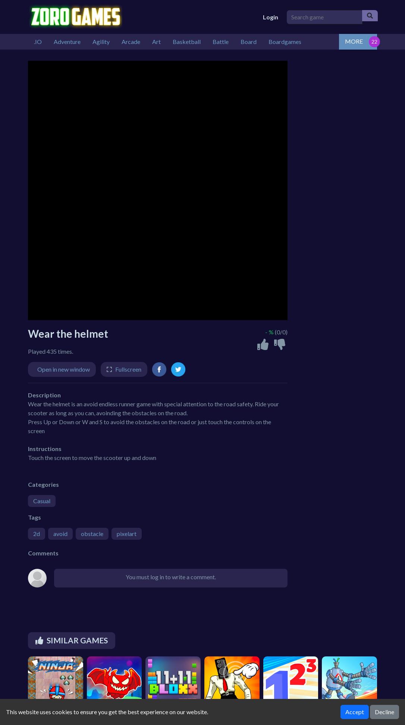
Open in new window (63, 369)
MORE (354, 41)
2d (36, 533)
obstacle (92, 533)
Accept (354, 711)
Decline (384, 711)
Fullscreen (128, 369)
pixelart (126, 533)
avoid (60, 533)
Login (270, 17)
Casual (41, 500)
